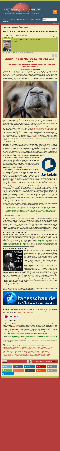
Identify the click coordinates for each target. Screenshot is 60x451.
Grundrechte (21, 348)
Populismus (39, 352)
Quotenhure (18, 354)
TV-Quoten (16, 355)
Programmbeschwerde (8, 354)
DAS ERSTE (45, 345)
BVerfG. (18, 345)
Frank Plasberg (50, 347)
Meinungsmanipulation (8, 352)
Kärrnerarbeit (19, 350)
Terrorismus (35, 354)
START (4, 19)
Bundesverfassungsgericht (27, 345)
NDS (34, 352)
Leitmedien (35, 350)
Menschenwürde (19, 352)
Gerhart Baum (53, 275)
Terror (29, 354)
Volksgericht (36, 355)
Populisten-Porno (46, 352)
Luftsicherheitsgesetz (43, 350)
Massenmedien (14, 351)
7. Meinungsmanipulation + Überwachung (24, 26)
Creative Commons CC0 (33, 328)
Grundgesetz (14, 348)
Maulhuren (20, 351)
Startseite (4, 26)
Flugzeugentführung (41, 347)
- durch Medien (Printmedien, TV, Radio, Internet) (16, 27)
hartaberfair (34, 348)
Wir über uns (12, 19)
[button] (7, 366)
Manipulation (6, 351)
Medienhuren (27, 351)
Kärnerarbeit (13, 350)
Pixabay (15, 326)
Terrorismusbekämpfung (44, 354)
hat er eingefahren (18, 71)
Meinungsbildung (35, 351)
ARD (4, 345)
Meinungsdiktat (44, 351)
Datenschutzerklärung (36, 19)
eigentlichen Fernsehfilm (42, 123)
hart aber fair (28, 348)
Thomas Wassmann (8, 355)
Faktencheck (19, 347)
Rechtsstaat (24, 354)
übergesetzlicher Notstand (26, 355)
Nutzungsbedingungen (22, 19)
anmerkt (15, 182)
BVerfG (35, 136)
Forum (10, 26)
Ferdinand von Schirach (50, 119)
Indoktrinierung (49, 348)
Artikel (11, 311)
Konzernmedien (28, 350)
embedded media (7, 347)
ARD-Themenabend (11, 345)
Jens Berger (6, 350)
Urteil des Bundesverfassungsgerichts (43, 128)
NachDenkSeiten (45, 309)
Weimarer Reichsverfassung (10, 357)
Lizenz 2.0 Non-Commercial (25, 312)
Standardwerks (51, 182)
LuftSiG (16, 129)
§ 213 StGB (15, 181)
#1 (57, 37)
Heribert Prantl (41, 348)
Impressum (6, 21)
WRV (21, 204)
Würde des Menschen (23, 357)
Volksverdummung (44, 355)
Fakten (14, 347)
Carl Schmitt (35, 236)
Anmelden (24, 35)
